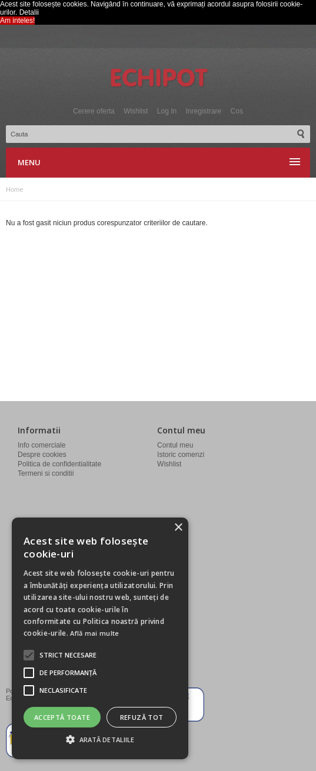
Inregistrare (204, 111)
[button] (68, 655)
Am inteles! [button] (17, 20)
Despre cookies (42, 454)
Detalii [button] (29, 12)
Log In (167, 111)
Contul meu (175, 445)
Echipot (158, 78)
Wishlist (136, 111)
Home (14, 189)
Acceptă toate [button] (62, 717)
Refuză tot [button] (142, 717)
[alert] (100, 638)
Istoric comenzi (180, 454)
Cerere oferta (94, 111)
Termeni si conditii (46, 473)
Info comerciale (41, 445)
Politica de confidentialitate (59, 464)
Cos (237, 111)
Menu (29, 162)
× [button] (178, 527)
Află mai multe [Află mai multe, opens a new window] (94, 633)
